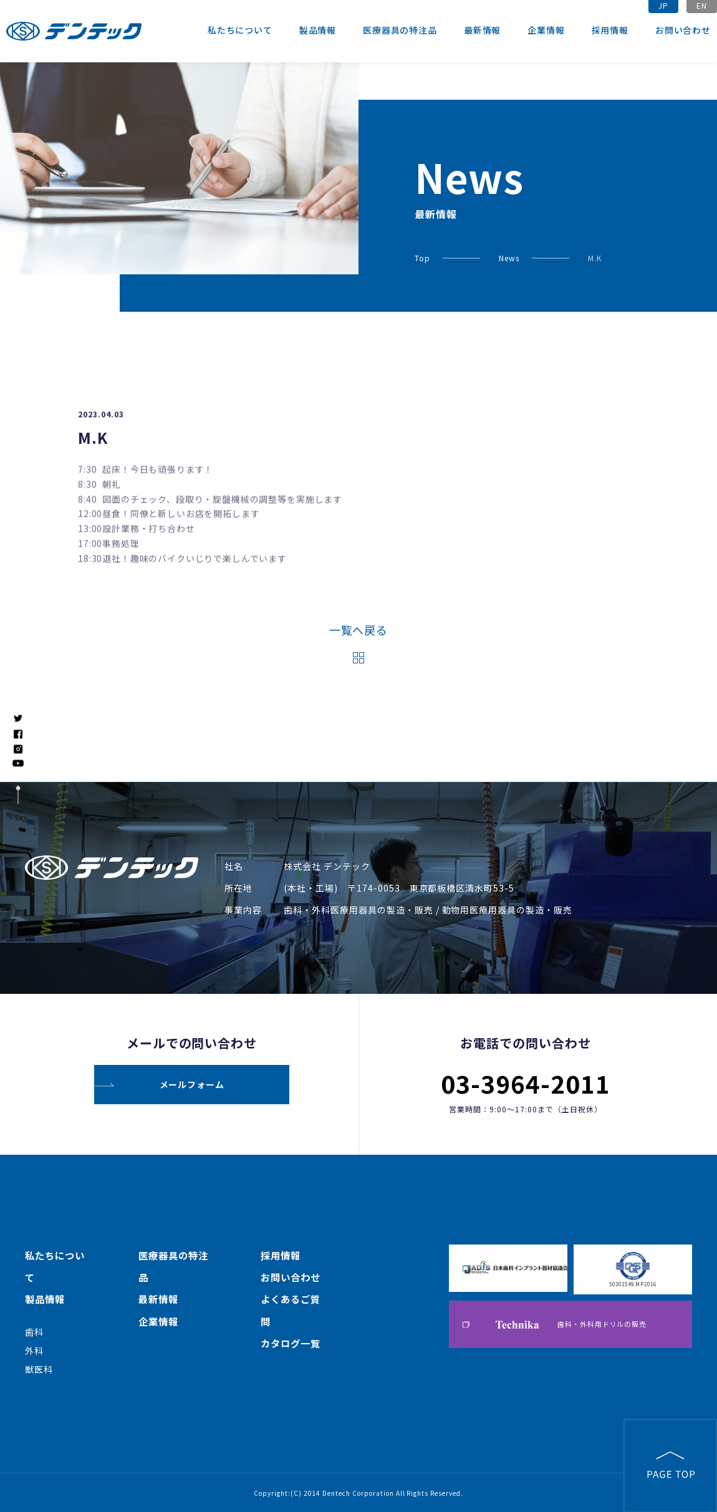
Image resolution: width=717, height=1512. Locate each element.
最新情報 (482, 30)
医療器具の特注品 (400, 30)
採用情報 (610, 30)
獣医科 (39, 1368)
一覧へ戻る (358, 630)
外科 (34, 1350)
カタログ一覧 (290, 1343)
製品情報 (317, 30)
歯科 (34, 1331)
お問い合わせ (683, 30)
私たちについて (240, 30)
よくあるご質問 (290, 1310)
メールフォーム (192, 1083)
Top (422, 258)
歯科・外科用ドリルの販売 (570, 1325)
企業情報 (545, 30)
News (509, 258)
